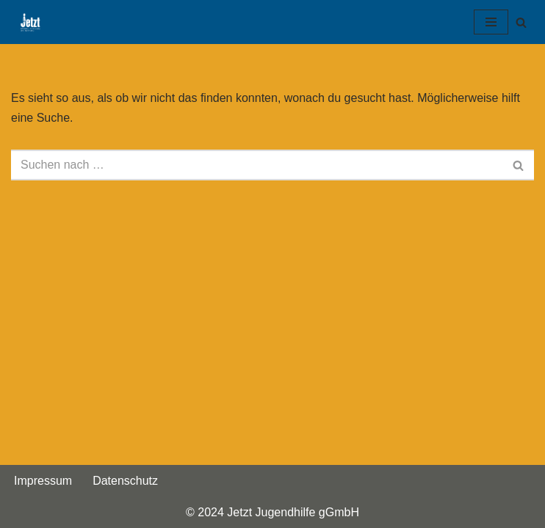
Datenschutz (125, 480)
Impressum (43, 480)
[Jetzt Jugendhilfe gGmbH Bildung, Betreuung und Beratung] (26, 22)
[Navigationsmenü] (491, 22)
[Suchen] (521, 22)
